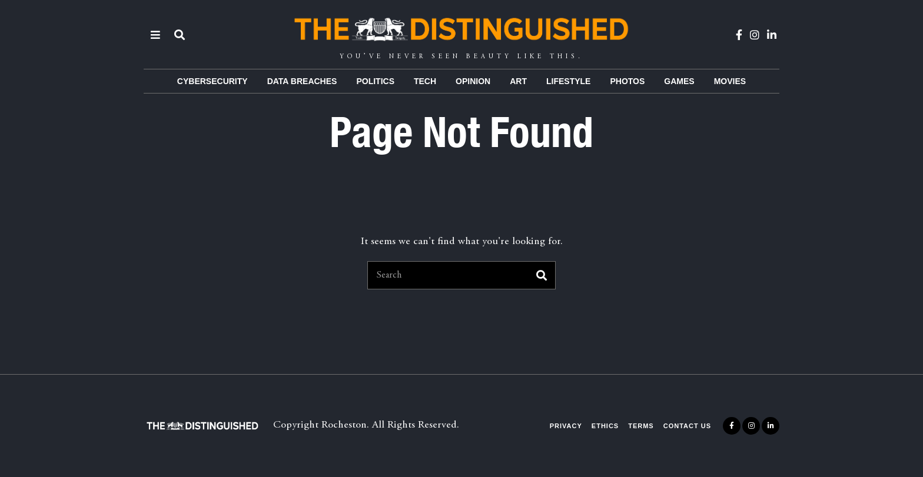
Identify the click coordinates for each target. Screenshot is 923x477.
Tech (425, 81)
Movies (730, 81)
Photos (627, 81)
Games (679, 81)
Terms (641, 425)
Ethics (605, 425)
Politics (375, 81)
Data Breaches (302, 81)
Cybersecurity (212, 81)
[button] (541, 275)
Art (518, 81)
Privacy (566, 425)
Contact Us (687, 425)
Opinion (473, 81)
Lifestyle (568, 81)
